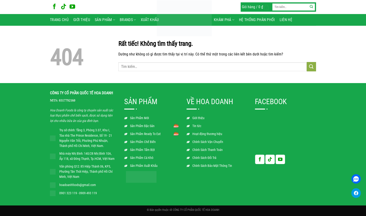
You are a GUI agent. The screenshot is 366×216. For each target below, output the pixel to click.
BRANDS (128, 20)
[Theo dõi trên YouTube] (72, 7)
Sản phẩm (105, 20)
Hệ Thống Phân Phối (257, 20)
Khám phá (224, 20)
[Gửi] (311, 7)
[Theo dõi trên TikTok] (63, 7)
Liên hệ (286, 20)
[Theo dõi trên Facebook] (54, 7)
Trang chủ (59, 20)
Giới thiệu (81, 20)
